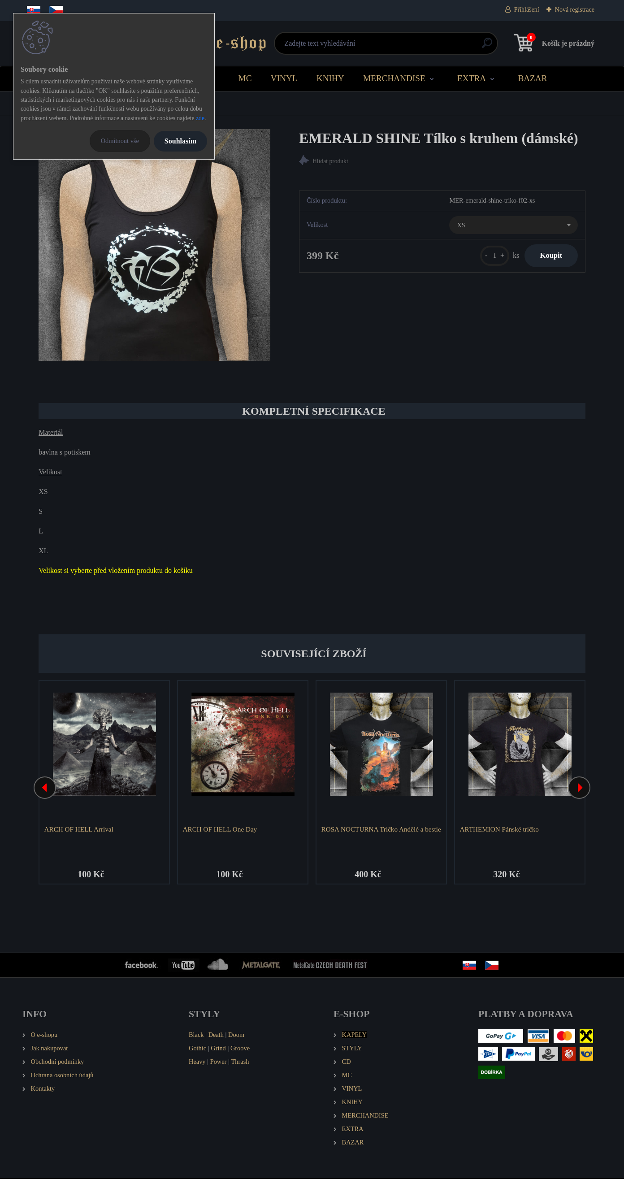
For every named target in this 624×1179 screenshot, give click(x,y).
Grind (218, 1049)
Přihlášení (526, 9)
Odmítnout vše (120, 140)
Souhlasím (180, 141)
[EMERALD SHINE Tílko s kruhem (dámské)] (154, 245)
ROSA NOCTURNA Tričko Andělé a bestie (373, 833)
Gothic (197, 1049)
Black (196, 1036)
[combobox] (513, 226)
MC (245, 78)
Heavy (197, 1062)
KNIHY (330, 78)
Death (216, 1036)
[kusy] (488, 257)
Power (218, 1062)
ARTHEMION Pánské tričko (500, 829)
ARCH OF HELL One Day (221, 829)
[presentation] (45, 788)
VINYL (284, 78)
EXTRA (471, 78)
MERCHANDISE (394, 78)
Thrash (240, 1062)
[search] (420, 46)
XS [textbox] (461, 226)
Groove (240, 1049)
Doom (236, 1036)
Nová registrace (574, 9)
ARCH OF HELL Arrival (79, 829)
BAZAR (532, 78)
